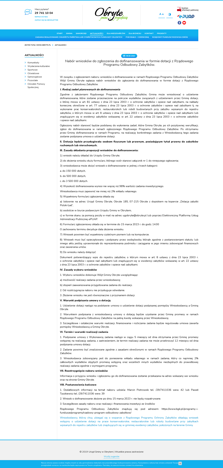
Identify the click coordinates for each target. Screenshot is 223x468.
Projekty (161, 33)
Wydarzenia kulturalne (39, 66)
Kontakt (149, 33)
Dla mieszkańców (116, 33)
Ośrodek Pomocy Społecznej (36, 85)
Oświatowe (33, 73)
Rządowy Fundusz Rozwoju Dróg (170, 37)
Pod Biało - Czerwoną (137, 37)
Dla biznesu (135, 33)
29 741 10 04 (44, 13)
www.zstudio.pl (116, 461)
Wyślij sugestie (111, 456)
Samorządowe (35, 76)
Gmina (69, 33)
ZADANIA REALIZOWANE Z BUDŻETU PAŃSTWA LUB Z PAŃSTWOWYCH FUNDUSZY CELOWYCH (78, 37)
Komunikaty (33, 62)
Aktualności (96, 33)
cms (109, 461)
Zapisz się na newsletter (46, 20)
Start (60, 33)
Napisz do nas (41, 17)
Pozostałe (33, 80)
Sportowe (33, 69)
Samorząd (81, 33)
